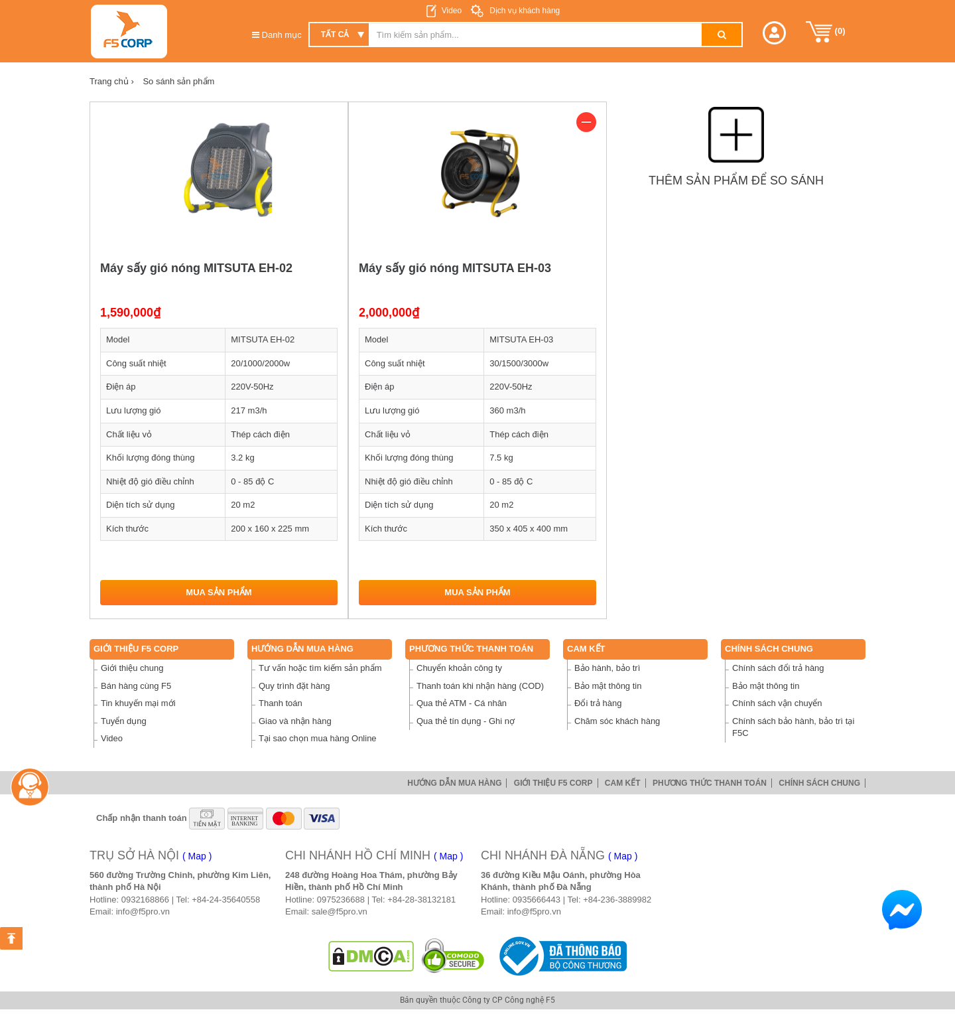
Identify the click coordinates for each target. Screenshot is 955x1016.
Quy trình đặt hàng (294, 686)
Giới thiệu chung (132, 668)
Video (452, 10)
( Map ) (197, 856)
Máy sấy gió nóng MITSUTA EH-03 (455, 268)
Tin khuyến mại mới (138, 703)
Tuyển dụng (124, 721)
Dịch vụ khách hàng (523, 10)
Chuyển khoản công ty (459, 668)
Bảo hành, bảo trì (607, 668)
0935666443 (536, 900)
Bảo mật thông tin (607, 686)
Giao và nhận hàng (295, 721)
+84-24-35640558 (226, 900)
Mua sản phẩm (218, 592)
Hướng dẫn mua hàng (302, 649)
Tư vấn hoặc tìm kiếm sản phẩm (320, 668)
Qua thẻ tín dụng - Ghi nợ (465, 721)
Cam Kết (586, 649)
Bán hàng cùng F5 (136, 686)
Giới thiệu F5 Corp (136, 649)
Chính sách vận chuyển (777, 703)
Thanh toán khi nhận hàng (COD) (480, 686)
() (826, 31)
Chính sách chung (769, 649)
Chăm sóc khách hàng (617, 721)
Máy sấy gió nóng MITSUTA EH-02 (196, 268)
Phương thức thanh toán (471, 649)
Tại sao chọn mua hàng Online (318, 738)
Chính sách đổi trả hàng (778, 668)
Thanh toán (280, 703)
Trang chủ (112, 81)
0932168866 (145, 900)
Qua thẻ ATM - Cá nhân (461, 703)
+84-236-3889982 (617, 900)
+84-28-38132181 (421, 900)
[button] (774, 32)
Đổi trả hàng (597, 703)
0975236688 (341, 900)
